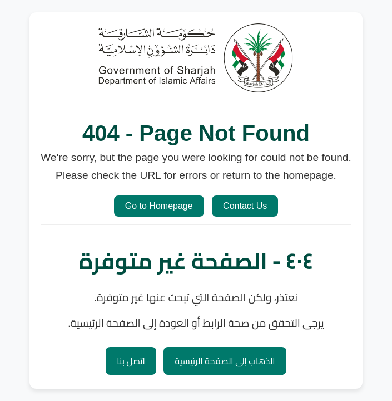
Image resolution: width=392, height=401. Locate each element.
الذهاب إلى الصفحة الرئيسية (225, 361)
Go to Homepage (159, 206)
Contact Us (245, 206)
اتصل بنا (131, 361)
